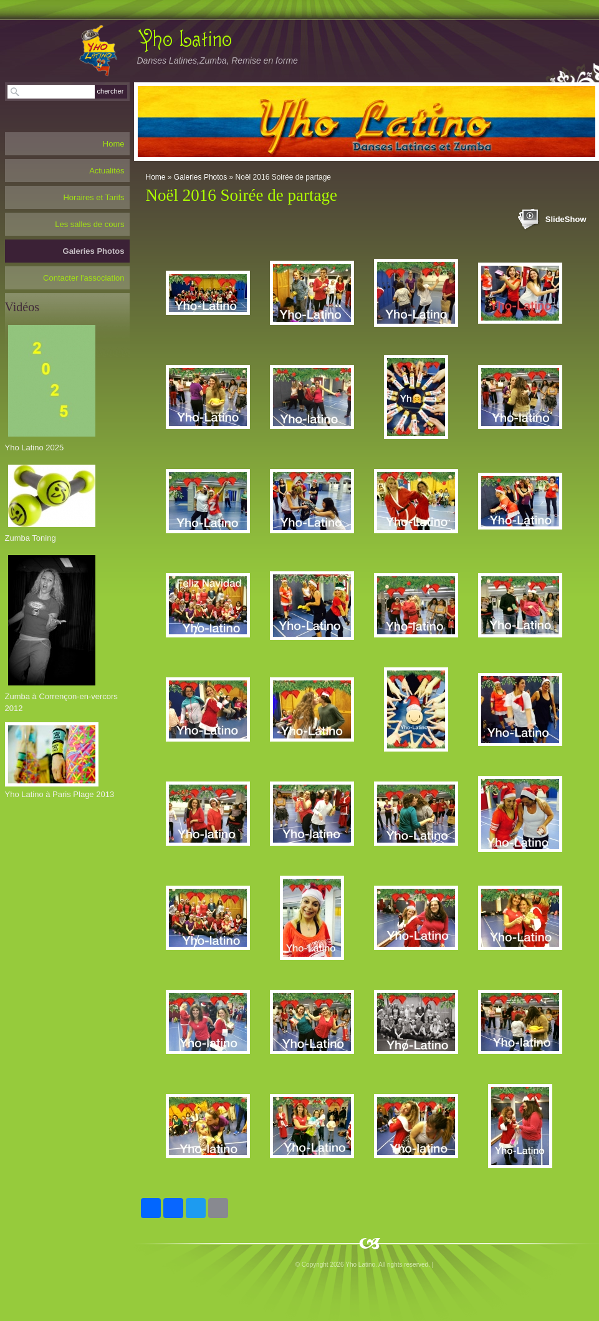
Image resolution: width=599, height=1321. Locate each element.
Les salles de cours (89, 224)
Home (156, 177)
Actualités (106, 170)
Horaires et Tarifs (93, 197)
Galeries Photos (200, 177)
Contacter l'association (83, 278)
